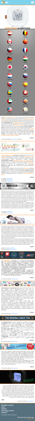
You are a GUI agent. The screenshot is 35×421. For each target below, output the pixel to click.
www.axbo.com (14, 139)
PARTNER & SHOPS (7, 405)
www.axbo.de (10, 181)
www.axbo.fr (9, 211)
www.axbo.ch (10, 179)
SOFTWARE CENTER (7, 411)
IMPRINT (4, 409)
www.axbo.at (9, 178)
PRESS (3, 407)
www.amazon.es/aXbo (9, 248)
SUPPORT (4, 412)
